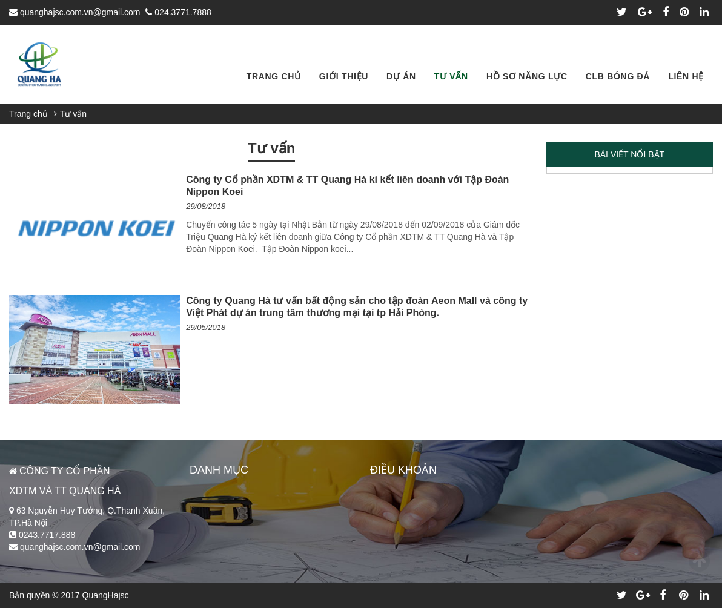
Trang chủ (28, 114)
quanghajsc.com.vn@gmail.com (75, 12)
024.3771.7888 (178, 12)
